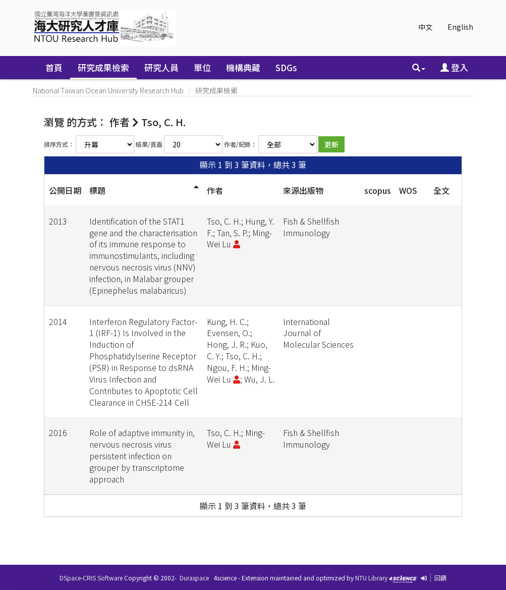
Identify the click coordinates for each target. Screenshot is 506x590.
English (460, 27)
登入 (454, 67)
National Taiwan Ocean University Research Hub (108, 90)
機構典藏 (243, 67)
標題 (97, 190)
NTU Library (371, 577)
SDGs (286, 67)
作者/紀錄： (240, 144)
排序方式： (59, 144)
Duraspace (194, 577)
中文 (425, 27)
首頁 (54, 67)
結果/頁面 (149, 144)
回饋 (440, 577)
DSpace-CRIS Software (91, 577)
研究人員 (161, 67)
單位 (202, 67)
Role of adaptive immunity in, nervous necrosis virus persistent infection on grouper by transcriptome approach (142, 455)
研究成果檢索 (103, 67)
